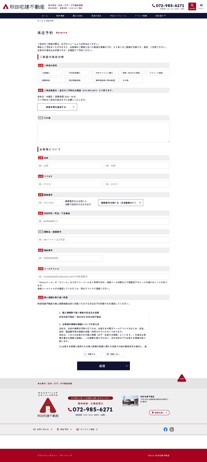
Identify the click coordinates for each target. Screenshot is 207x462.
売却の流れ (96, 15)
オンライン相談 (85, 429)
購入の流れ (78, 15)
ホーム (45, 15)
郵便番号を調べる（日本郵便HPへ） (119, 202)
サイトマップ (66, 455)
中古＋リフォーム (118, 15)
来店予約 (63, 429)
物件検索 (60, 15)
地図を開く (158, 412)
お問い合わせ (41, 429)
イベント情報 (141, 15)
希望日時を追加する (56, 107)
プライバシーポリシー (47, 455)
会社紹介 (160, 15)
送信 (102, 366)
